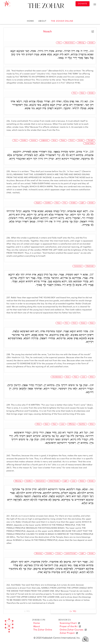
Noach (47, 31)
